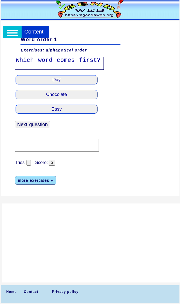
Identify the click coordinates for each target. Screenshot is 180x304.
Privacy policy (65, 292)
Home (11, 292)
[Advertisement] (91, 243)
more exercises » (35, 180)
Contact (31, 292)
